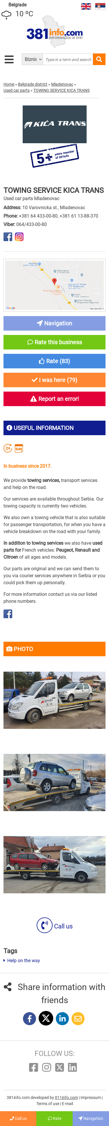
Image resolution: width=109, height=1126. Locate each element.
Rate (54, 1118)
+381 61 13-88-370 (79, 216)
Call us (55, 926)
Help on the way (21, 960)
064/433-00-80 (31, 224)
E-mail (67, 1103)
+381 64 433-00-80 (38, 216)
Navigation (90, 1118)
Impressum (91, 1097)
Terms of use (48, 1103)
